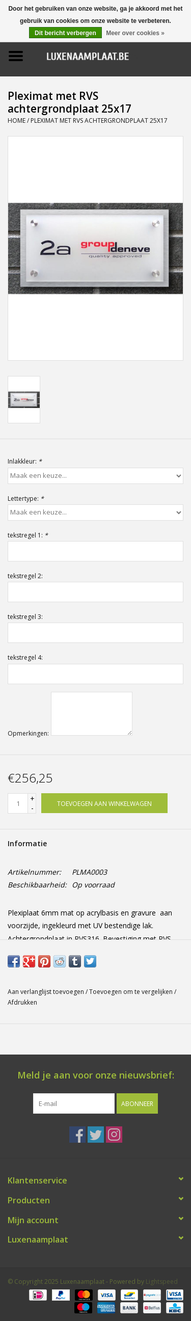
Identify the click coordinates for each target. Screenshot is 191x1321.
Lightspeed (162, 1281)
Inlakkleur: (25, 461)
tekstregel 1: (28, 535)
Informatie (27, 843)
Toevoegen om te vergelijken (131, 991)
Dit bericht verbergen (65, 33)
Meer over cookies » (135, 33)
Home (16, 120)
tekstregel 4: (25, 657)
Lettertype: (26, 498)
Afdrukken (22, 1002)
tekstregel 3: (25, 616)
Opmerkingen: (28, 733)
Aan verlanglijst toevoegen (46, 991)
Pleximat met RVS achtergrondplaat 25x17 (99, 120)
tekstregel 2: (25, 576)
